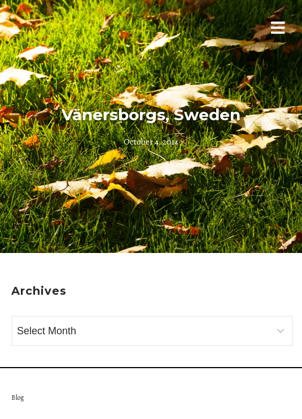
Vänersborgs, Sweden (151, 114)
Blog (17, 397)
